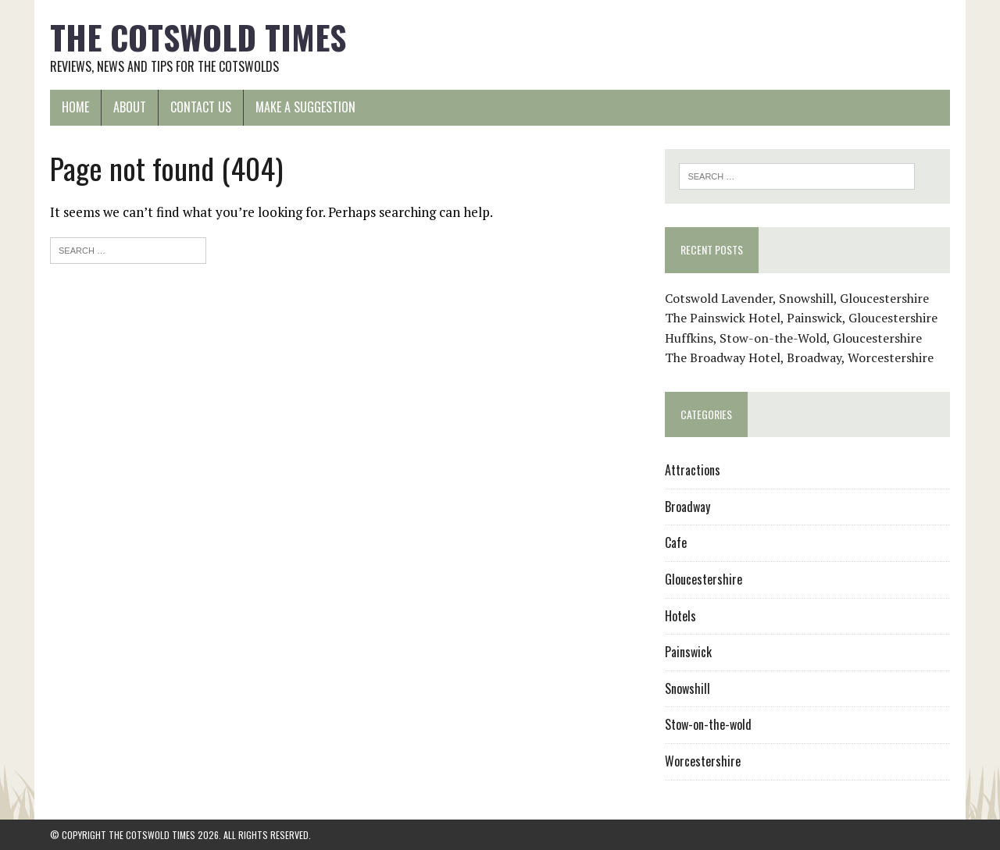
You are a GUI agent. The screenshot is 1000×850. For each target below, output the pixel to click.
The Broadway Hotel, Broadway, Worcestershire (799, 357)
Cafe (676, 542)
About (129, 107)
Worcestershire (703, 761)
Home (75, 107)
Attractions (692, 470)
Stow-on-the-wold (708, 724)
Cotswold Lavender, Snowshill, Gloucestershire (797, 298)
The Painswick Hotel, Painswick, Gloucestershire (801, 317)
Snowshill (687, 688)
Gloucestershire (703, 579)
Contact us (200, 107)
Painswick (688, 651)
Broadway (687, 506)
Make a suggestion (305, 107)
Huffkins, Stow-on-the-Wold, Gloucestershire (793, 338)
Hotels (680, 615)
